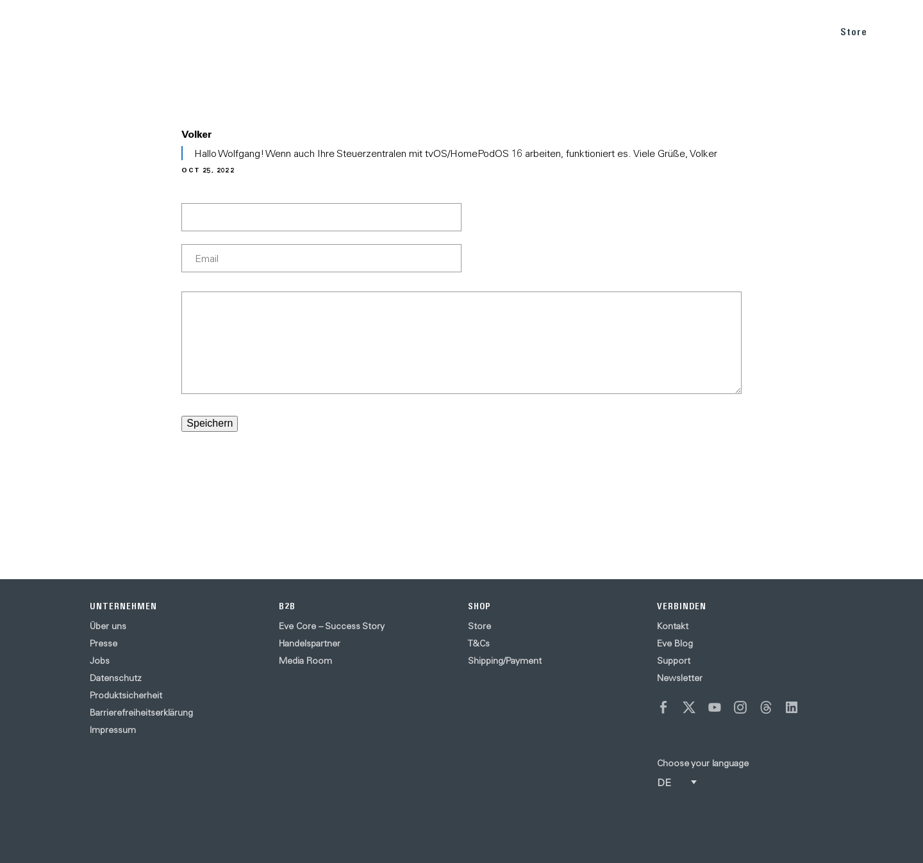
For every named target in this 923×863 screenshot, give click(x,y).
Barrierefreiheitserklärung (141, 712)
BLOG (736, 31)
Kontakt (672, 626)
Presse (103, 643)
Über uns (108, 626)
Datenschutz (116, 678)
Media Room (305, 660)
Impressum (113, 730)
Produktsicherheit (126, 695)
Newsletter (680, 678)
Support (673, 660)
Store (853, 32)
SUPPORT (791, 31)
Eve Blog (675, 643)
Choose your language (703, 763)
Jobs (100, 660)
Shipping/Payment (505, 660)
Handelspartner (309, 643)
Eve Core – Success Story (332, 626)
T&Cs (479, 643)
